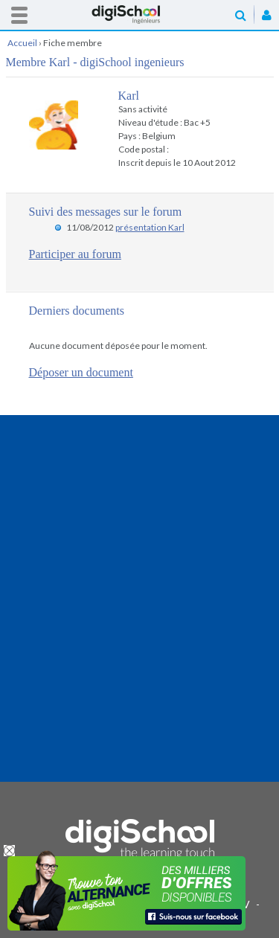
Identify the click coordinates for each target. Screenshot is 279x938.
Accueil (140, 14)
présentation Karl (150, 227)
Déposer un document (81, 372)
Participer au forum (75, 254)
